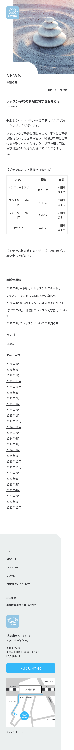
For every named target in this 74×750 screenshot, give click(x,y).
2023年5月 (13, 484)
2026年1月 (13, 375)
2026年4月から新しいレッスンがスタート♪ (33, 288)
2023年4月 (13, 490)
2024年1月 (13, 456)
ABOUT (11, 559)
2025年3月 (13, 404)
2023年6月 (13, 479)
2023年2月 (13, 496)
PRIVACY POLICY (18, 584)
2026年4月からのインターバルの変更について (35, 303)
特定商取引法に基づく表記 (21, 605)
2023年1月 (13, 502)
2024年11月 (13, 421)
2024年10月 (13, 427)
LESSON (12, 567)
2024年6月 (13, 438)
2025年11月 (13, 381)
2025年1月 (13, 415)
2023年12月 (13, 461)
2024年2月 (13, 450)
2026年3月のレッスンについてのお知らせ (32, 323)
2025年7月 (13, 398)
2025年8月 (13, 392)
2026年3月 (13, 364)
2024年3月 (13, 444)
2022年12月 (13, 507)
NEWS (64, 90)
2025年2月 (13, 410)
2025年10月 (13, 387)
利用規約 (11, 598)
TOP (49, 90)
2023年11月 (13, 467)
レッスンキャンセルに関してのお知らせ (31, 296)
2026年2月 (13, 370)
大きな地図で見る (31, 668)
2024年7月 (13, 433)
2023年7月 (13, 473)
